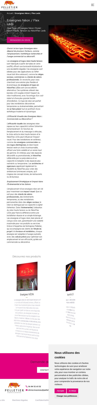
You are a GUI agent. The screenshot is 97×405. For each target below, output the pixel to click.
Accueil (10, 13)
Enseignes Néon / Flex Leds (27, 13)
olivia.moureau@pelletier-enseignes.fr (45, 390)
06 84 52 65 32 (34, 386)
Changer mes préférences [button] (67, 396)
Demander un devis (20, 40)
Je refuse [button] (72, 391)
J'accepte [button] (60, 391)
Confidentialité (42, 400)
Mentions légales (20, 400)
